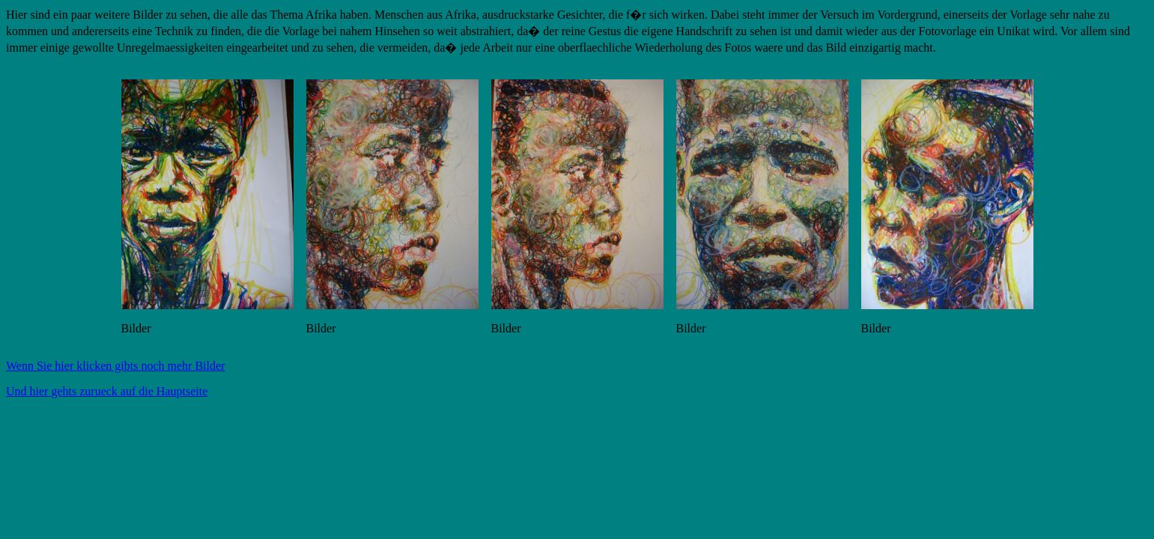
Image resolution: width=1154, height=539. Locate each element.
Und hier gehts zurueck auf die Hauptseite (106, 391)
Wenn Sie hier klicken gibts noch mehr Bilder (115, 365)
